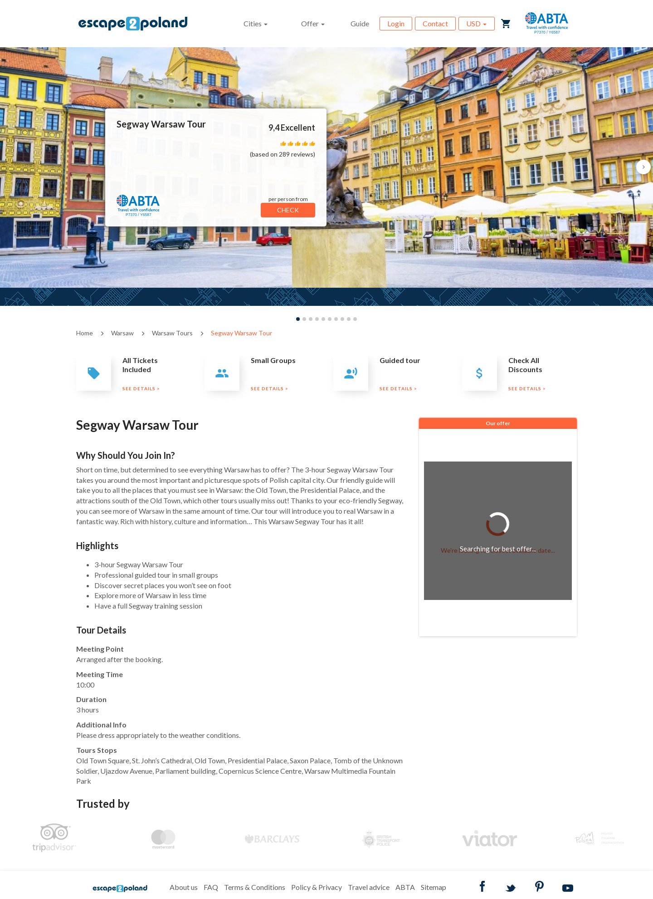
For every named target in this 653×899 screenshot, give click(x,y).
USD (476, 23)
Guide (360, 23)
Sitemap (433, 887)
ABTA (405, 887)
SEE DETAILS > (141, 388)
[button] (643, 167)
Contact (435, 23)
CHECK (288, 210)
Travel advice (369, 887)
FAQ (211, 887)
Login (395, 23)
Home (84, 333)
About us (184, 887)
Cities (256, 23)
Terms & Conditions (254, 887)
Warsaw (122, 333)
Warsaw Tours (172, 333)
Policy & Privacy (316, 887)
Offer (313, 23)
